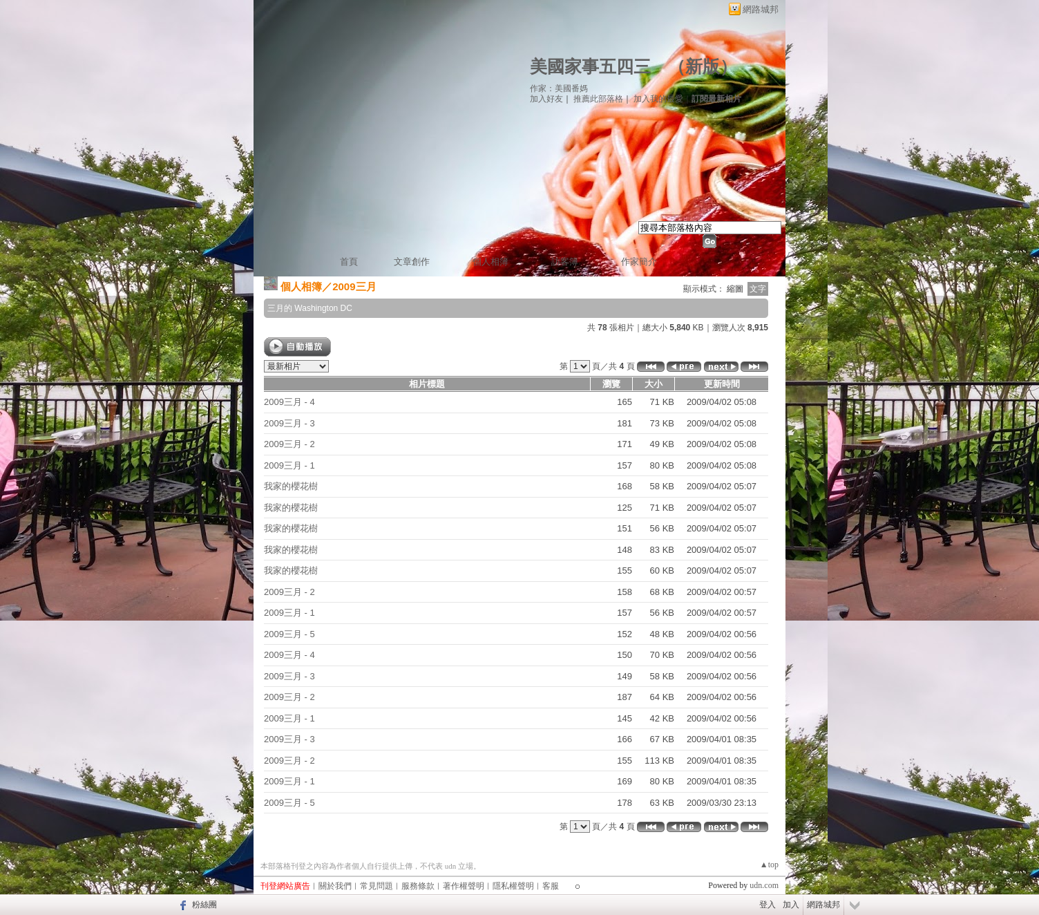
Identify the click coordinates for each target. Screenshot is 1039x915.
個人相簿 (490, 261)
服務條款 (418, 886)
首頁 (349, 261)
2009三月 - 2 (289, 444)
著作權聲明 (463, 886)
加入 (791, 904)
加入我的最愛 (658, 99)
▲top (769, 864)
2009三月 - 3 (289, 423)
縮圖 (735, 289)
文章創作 (412, 261)
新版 (702, 66)
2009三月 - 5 (289, 634)
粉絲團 (204, 904)
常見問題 (376, 886)
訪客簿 (564, 261)
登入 (767, 904)
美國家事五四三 (590, 66)
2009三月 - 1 (289, 465)
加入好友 (546, 99)
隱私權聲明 (513, 886)
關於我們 (335, 886)
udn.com (764, 885)
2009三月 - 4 (289, 402)
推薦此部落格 (598, 99)
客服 (550, 886)
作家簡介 (639, 261)
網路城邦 (761, 9)
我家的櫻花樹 (291, 486)
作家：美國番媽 (559, 88)
